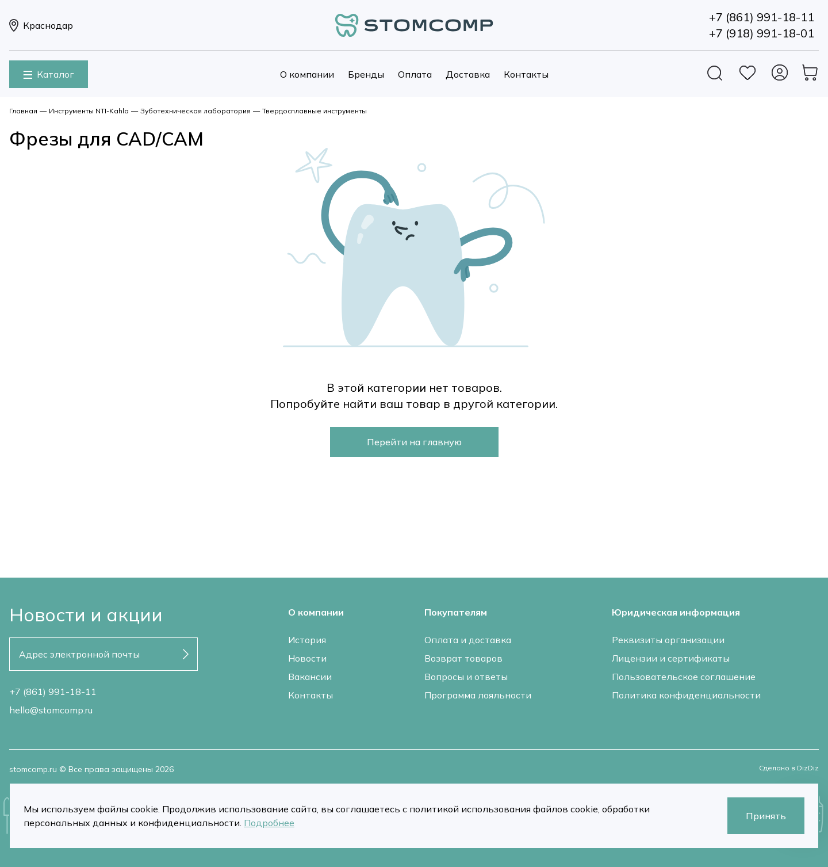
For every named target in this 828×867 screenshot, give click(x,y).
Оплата (415, 74)
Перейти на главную (414, 442)
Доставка (468, 74)
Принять (766, 816)
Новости (307, 658)
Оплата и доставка (467, 640)
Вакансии (310, 676)
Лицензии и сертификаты (671, 658)
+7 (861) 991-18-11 (53, 691)
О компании (307, 74)
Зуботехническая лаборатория (195, 110)
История (307, 640)
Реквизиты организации (668, 640)
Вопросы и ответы (466, 676)
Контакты (526, 74)
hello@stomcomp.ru (51, 710)
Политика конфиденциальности (686, 695)
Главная (23, 110)
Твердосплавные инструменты (314, 110)
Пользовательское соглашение (684, 676)
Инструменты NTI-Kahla (89, 110)
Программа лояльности (477, 695)
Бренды (366, 74)
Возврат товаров (463, 658)
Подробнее (269, 822)
